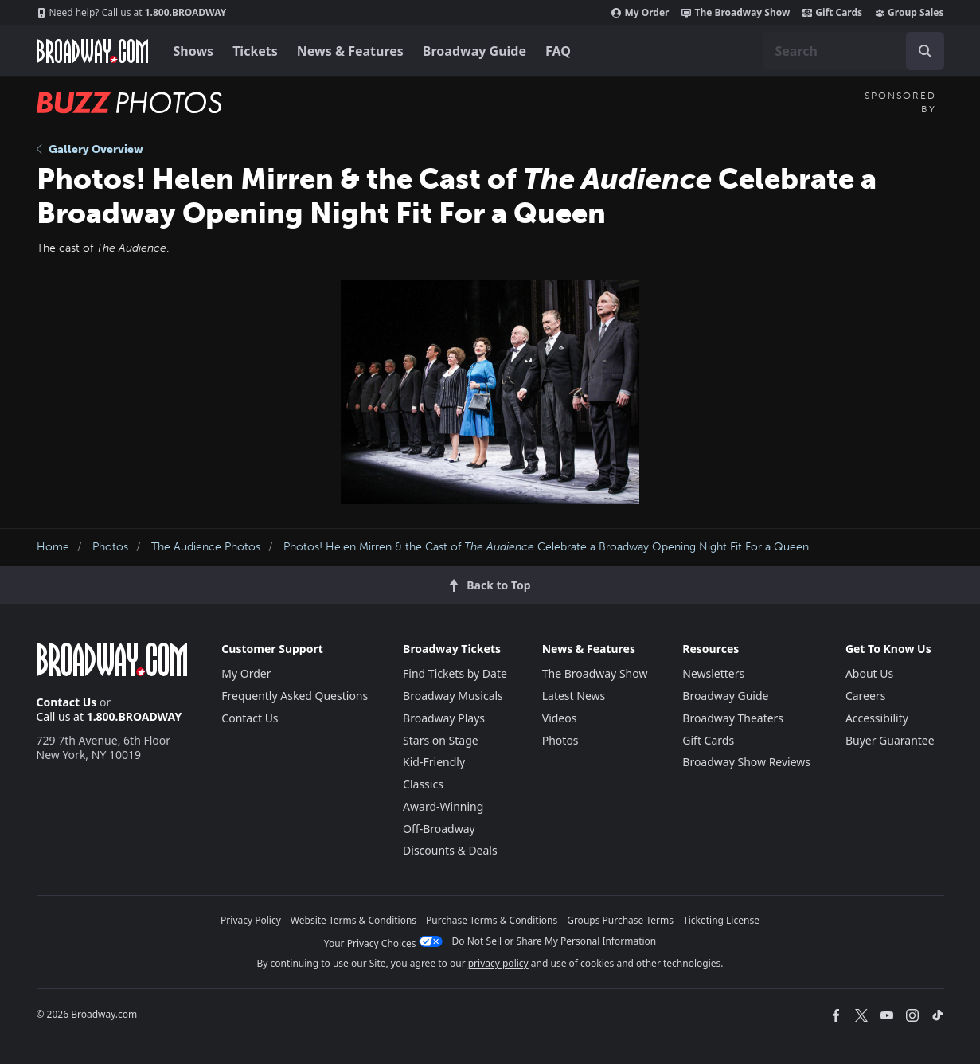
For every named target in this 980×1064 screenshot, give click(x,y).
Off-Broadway (439, 828)
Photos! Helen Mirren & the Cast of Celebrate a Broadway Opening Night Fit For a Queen (546, 547)
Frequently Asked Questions (294, 695)
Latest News (574, 695)
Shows (194, 51)
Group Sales (909, 12)
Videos (559, 718)
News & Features (350, 51)
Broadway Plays (444, 718)
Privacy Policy (251, 920)
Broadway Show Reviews (746, 761)
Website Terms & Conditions (353, 920)
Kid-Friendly (434, 761)
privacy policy (498, 963)
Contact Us (67, 702)
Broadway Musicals (453, 695)
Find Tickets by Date (455, 673)
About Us (869, 673)
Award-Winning (443, 806)
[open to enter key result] (925, 51)
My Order (640, 12)
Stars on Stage (440, 740)
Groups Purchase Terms (620, 920)
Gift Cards (832, 12)
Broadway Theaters (732, 718)
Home (53, 547)
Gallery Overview (90, 149)
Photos (110, 547)
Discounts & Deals (450, 850)
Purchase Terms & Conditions (491, 920)
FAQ (558, 51)
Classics (423, 784)
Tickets (255, 51)
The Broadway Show (735, 12)
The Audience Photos (205, 547)
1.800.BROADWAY (132, 12)
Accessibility (876, 718)
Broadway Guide (474, 51)
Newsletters (713, 673)
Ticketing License (721, 920)
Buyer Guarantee (890, 740)
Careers (865, 695)
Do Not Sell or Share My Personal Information (554, 941)
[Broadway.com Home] (92, 51)
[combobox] (853, 51)
